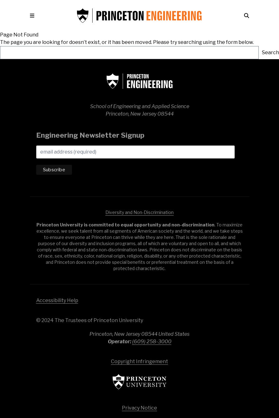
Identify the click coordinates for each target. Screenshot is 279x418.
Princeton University (139, 382)
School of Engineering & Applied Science (140, 81)
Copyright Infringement (139, 361)
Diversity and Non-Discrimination (139, 212)
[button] (38, 15)
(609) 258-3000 (151, 341)
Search (270, 52)
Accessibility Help (57, 300)
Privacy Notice (139, 408)
